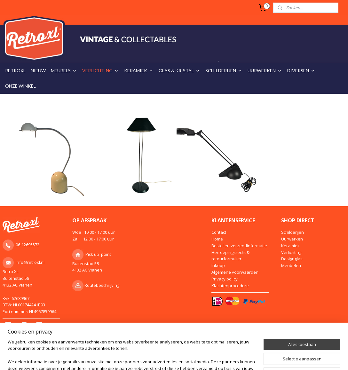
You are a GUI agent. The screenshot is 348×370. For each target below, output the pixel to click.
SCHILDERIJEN (223, 70)
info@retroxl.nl (30, 262)
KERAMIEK (139, 70)
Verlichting (291, 252)
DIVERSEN (301, 70)
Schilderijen (292, 232)
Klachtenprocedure (230, 285)
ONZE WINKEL (20, 86)
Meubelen (291, 265)
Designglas (292, 259)
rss (157, 354)
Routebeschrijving (101, 285)
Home (217, 239)
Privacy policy (224, 279)
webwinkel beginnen (182, 354)
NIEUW (38, 70)
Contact (218, 232)
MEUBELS (64, 70)
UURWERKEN (265, 70)
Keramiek (290, 245)
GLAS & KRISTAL (179, 70)
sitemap (144, 354)
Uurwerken (292, 239)
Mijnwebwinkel (238, 354)
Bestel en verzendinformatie (239, 245)
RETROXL (15, 70)
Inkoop (218, 265)
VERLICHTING (100, 70)
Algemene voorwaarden (234, 272)
